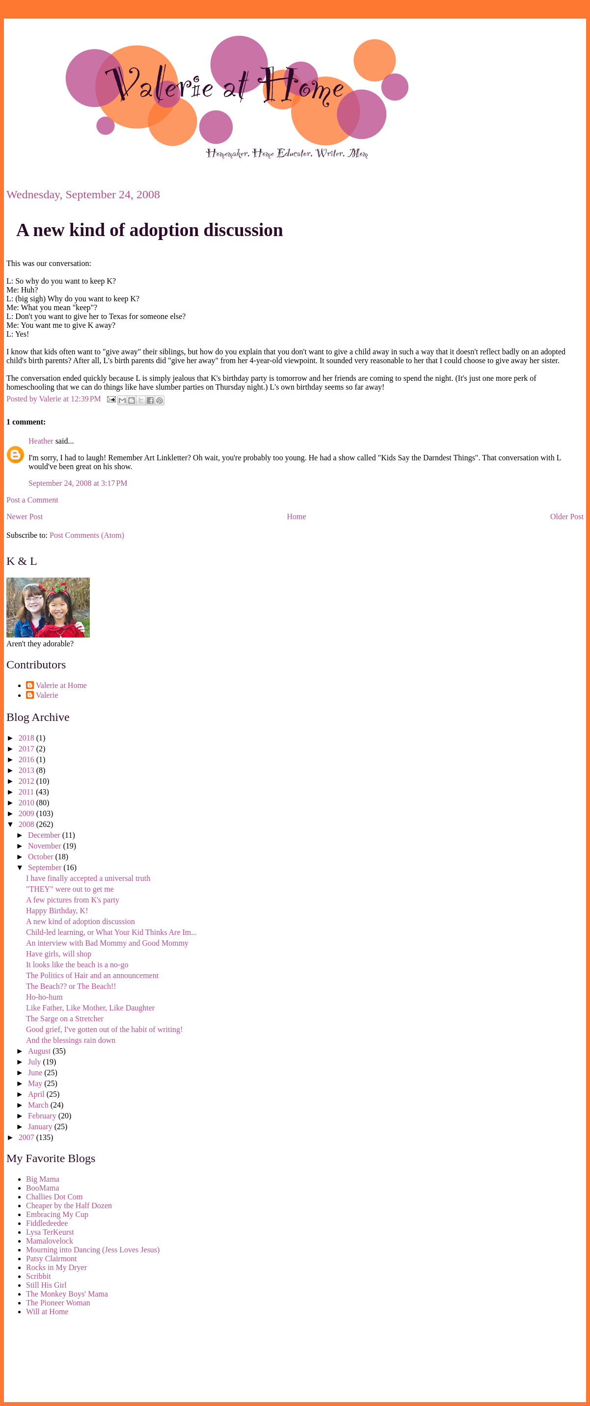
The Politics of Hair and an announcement (92, 975)
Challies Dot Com (54, 1197)
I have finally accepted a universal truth (88, 878)
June (36, 1072)
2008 (27, 824)
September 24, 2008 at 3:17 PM (78, 483)
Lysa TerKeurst (50, 1232)
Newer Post (24, 516)
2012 (27, 781)
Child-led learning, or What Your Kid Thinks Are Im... (111, 932)
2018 (27, 738)
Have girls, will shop (58, 954)
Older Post (567, 516)
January (41, 1126)
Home (296, 516)
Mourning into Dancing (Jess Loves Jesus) (93, 1250)
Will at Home (47, 1311)
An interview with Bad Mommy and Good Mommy (107, 943)
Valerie (47, 695)
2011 (27, 792)
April (37, 1094)
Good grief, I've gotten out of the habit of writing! (104, 1029)
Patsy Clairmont (51, 1258)
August (40, 1051)
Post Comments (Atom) (87, 535)
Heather (41, 441)
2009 (27, 813)
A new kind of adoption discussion (149, 230)
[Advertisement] (50, 1361)
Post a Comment (32, 500)
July (35, 1062)
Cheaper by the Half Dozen (69, 1205)
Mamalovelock (49, 1241)
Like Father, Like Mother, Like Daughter (90, 1008)
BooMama (42, 1188)
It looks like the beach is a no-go (77, 964)
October (41, 856)
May (36, 1083)
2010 (27, 802)
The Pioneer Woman (58, 1303)
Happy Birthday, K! (57, 910)
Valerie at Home (61, 685)
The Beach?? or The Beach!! (71, 986)
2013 (27, 770)
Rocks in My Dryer (56, 1267)
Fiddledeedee (47, 1223)
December (45, 835)
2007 (27, 1137)
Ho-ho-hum (44, 997)
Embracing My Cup (57, 1214)
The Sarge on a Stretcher (65, 1018)
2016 (27, 759)
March (39, 1105)
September (45, 867)
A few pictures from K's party (72, 900)
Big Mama (42, 1179)
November (45, 846)
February (43, 1116)
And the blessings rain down (70, 1040)
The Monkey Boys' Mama (67, 1294)
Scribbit (38, 1276)
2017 (27, 748)
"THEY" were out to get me (70, 889)
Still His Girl (46, 1285)
